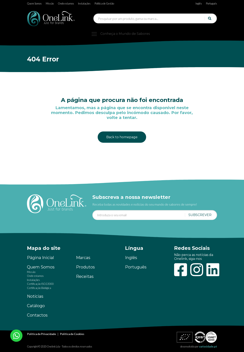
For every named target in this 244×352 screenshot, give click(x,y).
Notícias (35, 296)
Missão (50, 3)
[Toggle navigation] (122, 33)
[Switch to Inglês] (199, 3)
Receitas (85, 276)
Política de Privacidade (41, 334)
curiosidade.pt (208, 346)
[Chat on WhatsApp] (16, 335)
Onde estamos (66, 3)
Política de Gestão (104, 3)
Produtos (85, 267)
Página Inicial (40, 257)
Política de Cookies (72, 334)
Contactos (37, 315)
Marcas (83, 257)
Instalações (84, 3)
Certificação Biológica (39, 288)
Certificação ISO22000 (40, 283)
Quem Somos (34, 3)
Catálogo (36, 305)
